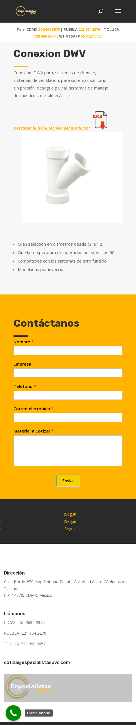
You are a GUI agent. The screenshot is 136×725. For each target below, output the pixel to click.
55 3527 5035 (91, 36)
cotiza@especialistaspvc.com (37, 662)
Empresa (22, 364)
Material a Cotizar (34, 431)
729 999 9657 (45, 36)
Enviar (68, 480)
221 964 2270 (89, 29)
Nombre (24, 341)
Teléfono (25, 386)
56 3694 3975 (49, 29)
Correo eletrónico (33, 408)
